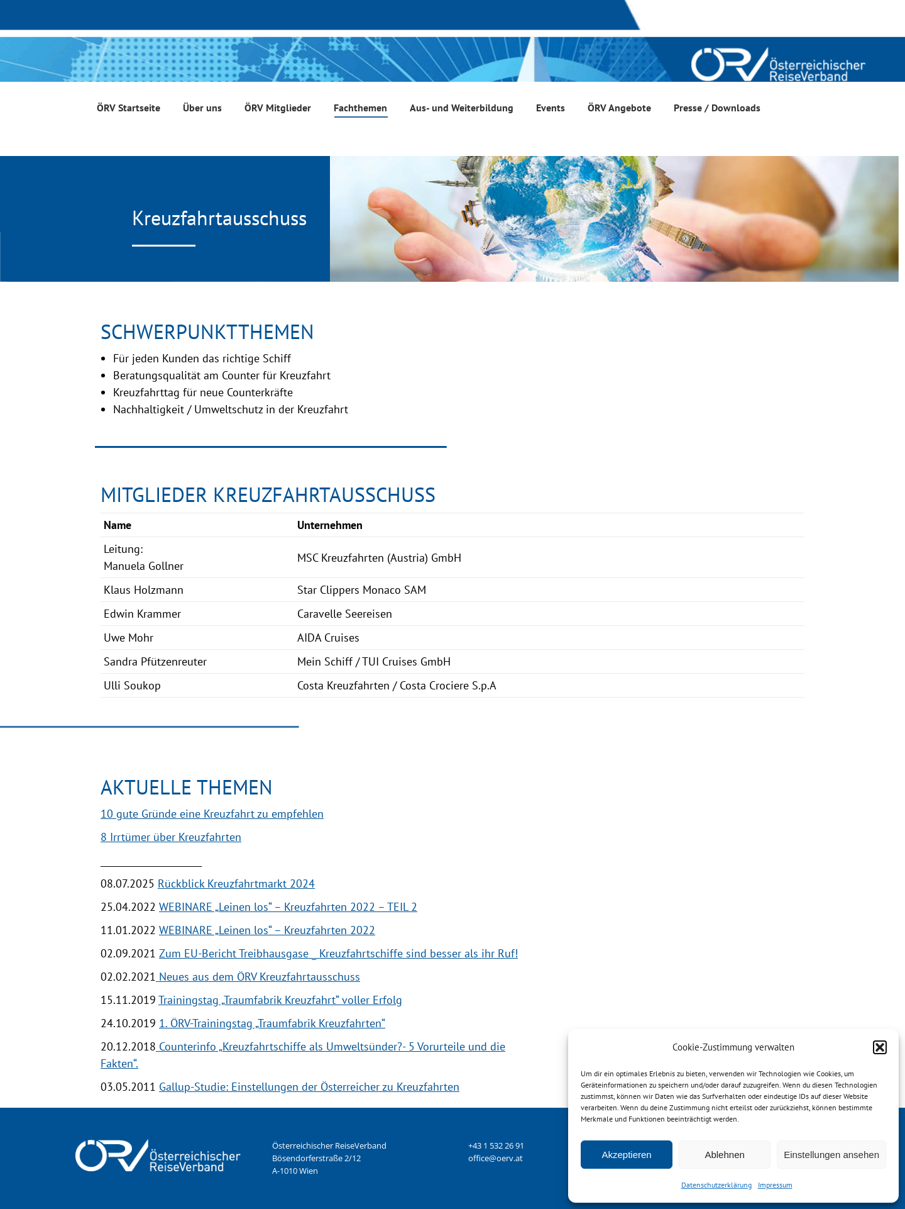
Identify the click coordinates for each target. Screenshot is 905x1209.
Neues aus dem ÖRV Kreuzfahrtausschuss (258, 976)
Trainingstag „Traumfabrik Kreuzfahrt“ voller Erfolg (280, 1000)
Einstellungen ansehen (831, 1154)
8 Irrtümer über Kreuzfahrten (171, 837)
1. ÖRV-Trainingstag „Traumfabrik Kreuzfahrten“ (272, 1023)
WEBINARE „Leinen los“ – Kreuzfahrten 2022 (267, 930)
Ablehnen (724, 1154)
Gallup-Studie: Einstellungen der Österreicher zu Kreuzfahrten (309, 1086)
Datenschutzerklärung (716, 1185)
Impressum (775, 1185)
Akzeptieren (626, 1154)
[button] (880, 1047)
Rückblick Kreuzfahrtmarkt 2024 (236, 883)
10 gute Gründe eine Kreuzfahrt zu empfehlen (212, 813)
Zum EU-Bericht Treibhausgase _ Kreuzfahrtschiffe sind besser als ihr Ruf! (338, 953)
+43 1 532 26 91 (496, 1145)
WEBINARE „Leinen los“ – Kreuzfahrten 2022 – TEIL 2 (288, 907)
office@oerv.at (495, 1158)
